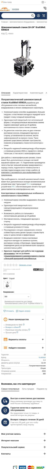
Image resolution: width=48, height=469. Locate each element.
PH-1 (29, 184)
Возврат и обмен (12, 327)
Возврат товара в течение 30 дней (27, 419)
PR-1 (14, 187)
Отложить (8, 311)
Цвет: (5, 278)
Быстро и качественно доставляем (27, 398)
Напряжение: (8, 292)
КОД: (3, 34)
